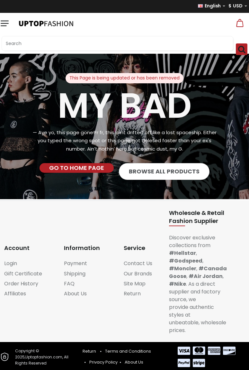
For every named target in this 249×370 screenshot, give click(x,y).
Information (82, 248)
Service (134, 248)
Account (17, 248)
